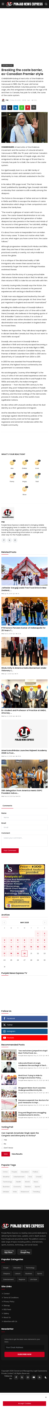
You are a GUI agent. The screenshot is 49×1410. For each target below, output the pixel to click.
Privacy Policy (7, 1302)
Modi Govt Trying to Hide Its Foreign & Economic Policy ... (30, 1076)
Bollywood (25, 1192)
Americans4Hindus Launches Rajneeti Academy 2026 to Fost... (24, 751)
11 (11, 947)
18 (11, 953)
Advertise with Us (9, 1321)
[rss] (39, 1377)
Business (6, 1187)
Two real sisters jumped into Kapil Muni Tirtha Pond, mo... (32, 1052)
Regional (22, 1279)
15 (38, 947)
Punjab (14, 1172)
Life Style (33, 1279)
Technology (7, 1182)
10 (4, 947)
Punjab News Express (25, 1056)
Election (28, 1187)
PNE (3, 522)
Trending (36, 1192)
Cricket (38, 1177)
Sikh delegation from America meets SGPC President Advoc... (21, 791)
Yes (5, 1140)
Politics (35, 1172)
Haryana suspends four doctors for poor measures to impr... (33, 1101)
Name (3, 813)
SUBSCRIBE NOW (24, 1354)
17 (4, 953)
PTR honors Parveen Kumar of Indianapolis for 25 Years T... (23, 629)
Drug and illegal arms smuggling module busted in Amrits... (32, 1113)
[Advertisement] (22, 37)
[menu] (3, 4)
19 (18, 953)
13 (24, 947)
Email (3, 823)
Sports (37, 1187)
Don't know (8, 1148)
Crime (5, 1172)
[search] (46, 4)
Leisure (17, 1273)
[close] (46, 1397)
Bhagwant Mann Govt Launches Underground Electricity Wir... (32, 1089)
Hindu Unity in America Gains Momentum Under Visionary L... (23, 669)
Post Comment (10, 850)
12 (18, 947)
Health (18, 1182)
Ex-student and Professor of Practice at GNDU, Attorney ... (23, 711)
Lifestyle (6, 1192)
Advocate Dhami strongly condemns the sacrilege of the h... (32, 1064)
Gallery (5, 1313)
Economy (17, 1187)
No (5, 1144)
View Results (17, 1154)
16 (44, 947)
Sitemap (5, 1305)
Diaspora (6, 1273)
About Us (6, 1317)
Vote (6, 1154)
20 (24, 953)
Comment (5, 833)
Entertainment (19, 1177)
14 (31, 947)
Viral (30, 1177)
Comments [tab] (7, 805)
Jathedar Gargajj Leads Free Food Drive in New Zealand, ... (23, 589)
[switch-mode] (46, 1377)
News (36, 1182)
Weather (6, 1177)
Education (25, 1172)
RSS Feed (6, 1309)
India (15, 1192)
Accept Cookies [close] (24, 1403)
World (27, 1182)
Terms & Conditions (10, 1298)
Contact (5, 1294)
